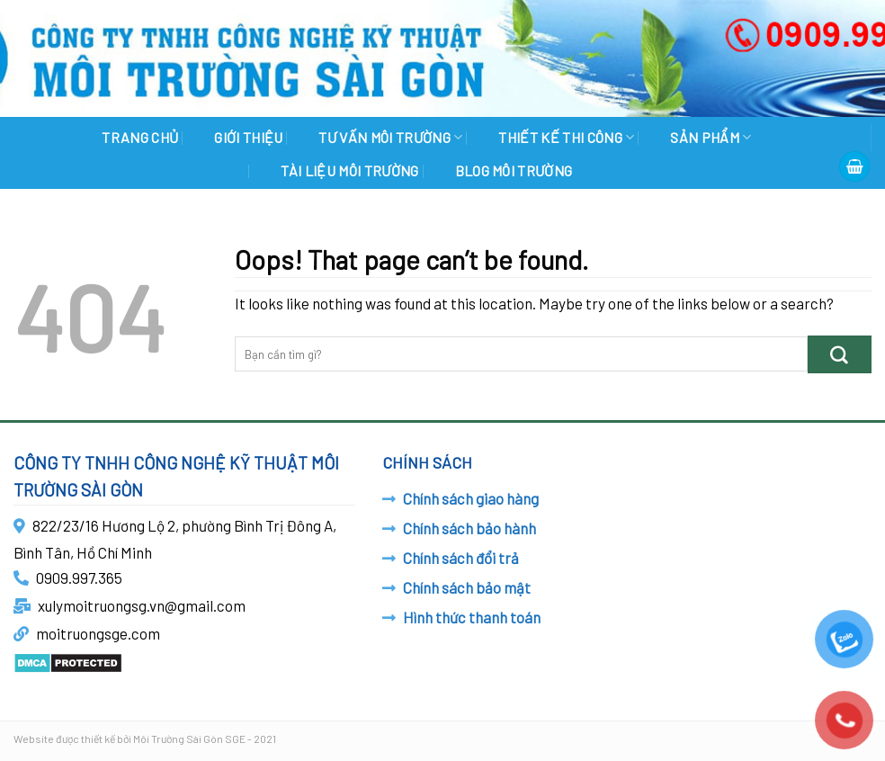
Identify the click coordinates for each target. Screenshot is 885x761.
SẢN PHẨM (710, 137)
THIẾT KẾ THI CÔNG (566, 137)
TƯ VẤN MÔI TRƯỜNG (390, 137)
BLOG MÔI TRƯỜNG (514, 170)
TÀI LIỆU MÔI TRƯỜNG (349, 170)
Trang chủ (140, 137)
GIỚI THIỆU (248, 137)
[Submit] (840, 354)
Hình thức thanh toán (472, 617)
